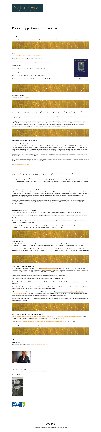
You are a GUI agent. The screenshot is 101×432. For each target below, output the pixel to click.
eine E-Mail (27, 97)
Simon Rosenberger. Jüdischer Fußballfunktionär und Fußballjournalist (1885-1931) (40, 321)
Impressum (43, 427)
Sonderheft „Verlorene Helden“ (49, 268)
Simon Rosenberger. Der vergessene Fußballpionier (28, 55)
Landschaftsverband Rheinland (44, 62)
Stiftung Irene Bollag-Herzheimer (26, 62)
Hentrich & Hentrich (21, 58)
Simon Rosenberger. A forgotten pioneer (32, 325)
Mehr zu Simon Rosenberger (21, 164)
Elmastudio (65, 427)
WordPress (54, 427)
